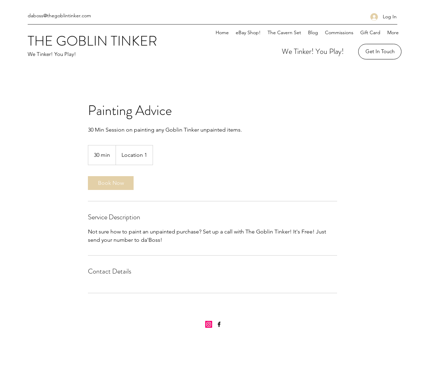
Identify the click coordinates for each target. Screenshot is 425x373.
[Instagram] (208, 324)
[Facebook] (219, 324)
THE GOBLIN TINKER (92, 41)
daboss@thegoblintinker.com (59, 15)
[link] (111, 183)
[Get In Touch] (379, 51)
